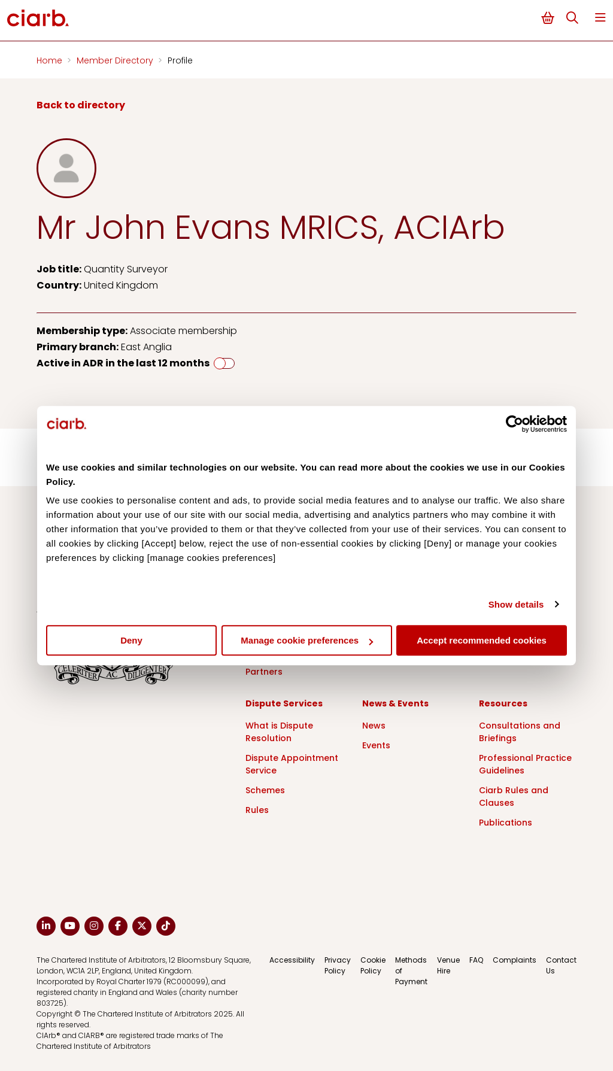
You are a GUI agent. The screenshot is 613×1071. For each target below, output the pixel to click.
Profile (180, 60)
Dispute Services (284, 703)
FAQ (476, 960)
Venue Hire (448, 965)
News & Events (395, 703)
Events (376, 745)
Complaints (514, 960)
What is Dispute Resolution (279, 732)
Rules (257, 810)
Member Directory (116, 60)
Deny (131, 640)
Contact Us (561, 965)
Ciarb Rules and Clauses (513, 796)
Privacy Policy (337, 965)
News (374, 726)
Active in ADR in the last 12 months (123, 363)
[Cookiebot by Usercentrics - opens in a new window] (514, 424)
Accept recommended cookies (482, 640)
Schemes (265, 790)
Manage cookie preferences (307, 640)
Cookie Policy (373, 965)
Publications (505, 823)
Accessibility (292, 960)
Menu (600, 17)
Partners (264, 672)
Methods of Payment (411, 971)
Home (51, 60)
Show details (516, 604)
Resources (503, 703)
